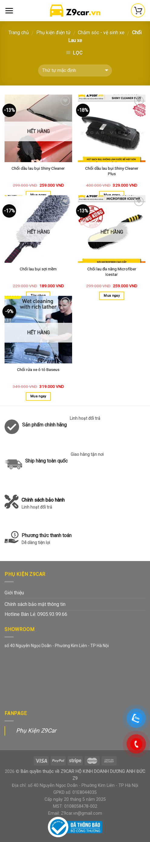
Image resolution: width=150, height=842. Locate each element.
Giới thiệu (14, 593)
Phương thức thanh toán (47, 539)
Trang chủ (18, 32)
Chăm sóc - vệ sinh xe (101, 32)
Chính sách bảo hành (43, 504)
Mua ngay (112, 296)
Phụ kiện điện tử (53, 32)
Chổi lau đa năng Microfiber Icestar (111, 271)
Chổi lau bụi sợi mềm (38, 268)
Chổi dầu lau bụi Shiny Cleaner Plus (111, 171)
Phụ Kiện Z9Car (36, 730)
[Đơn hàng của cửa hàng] (75, 70)
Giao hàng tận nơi (87, 454)
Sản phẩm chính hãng (44, 425)
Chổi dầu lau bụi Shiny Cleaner (38, 168)
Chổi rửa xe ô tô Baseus (38, 369)
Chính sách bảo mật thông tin (35, 604)
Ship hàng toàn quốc (46, 461)
